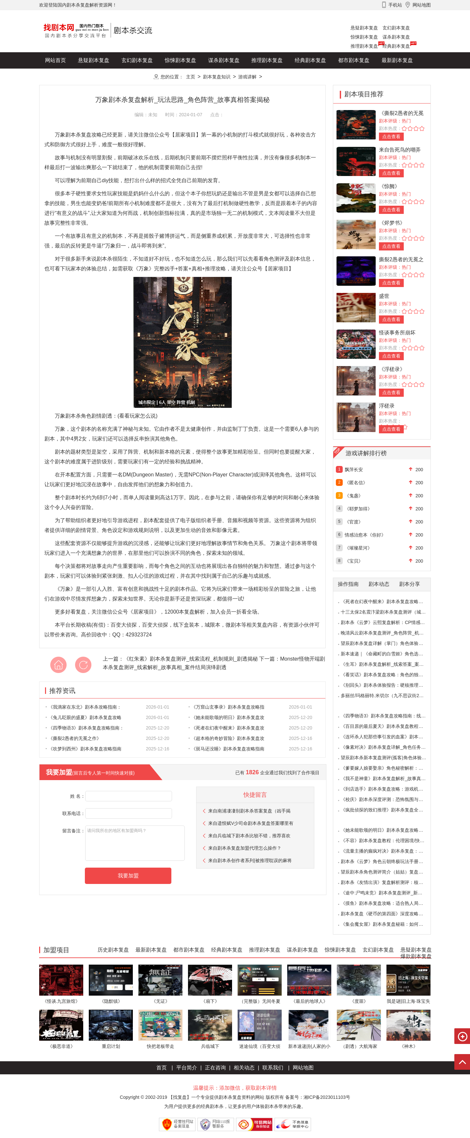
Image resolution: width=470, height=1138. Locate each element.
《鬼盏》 (354, 495)
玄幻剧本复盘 (396, 27)
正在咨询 (215, 1067)
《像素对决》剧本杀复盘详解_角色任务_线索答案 (391, 747)
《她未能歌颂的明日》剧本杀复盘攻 (226, 717)
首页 (161, 1067)
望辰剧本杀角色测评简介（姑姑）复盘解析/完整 (389, 871)
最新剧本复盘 (397, 60)
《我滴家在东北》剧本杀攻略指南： (83, 707)
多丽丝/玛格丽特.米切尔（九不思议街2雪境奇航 (389, 695)
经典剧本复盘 (396, 46)
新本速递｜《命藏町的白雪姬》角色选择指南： (389, 653)
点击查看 (391, 136)
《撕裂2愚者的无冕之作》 (73, 738)
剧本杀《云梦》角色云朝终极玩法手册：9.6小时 (389, 861)
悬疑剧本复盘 (364, 27)
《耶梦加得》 (358, 508)
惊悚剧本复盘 (364, 37)
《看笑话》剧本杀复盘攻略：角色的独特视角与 (389, 674)
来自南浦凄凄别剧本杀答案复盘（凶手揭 (249, 810)
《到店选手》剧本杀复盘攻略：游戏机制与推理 (389, 789)
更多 (137, 76)
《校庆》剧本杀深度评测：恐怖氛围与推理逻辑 (389, 799)
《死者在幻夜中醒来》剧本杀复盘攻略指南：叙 (389, 601)
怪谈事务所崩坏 (397, 332)
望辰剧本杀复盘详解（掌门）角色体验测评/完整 (389, 643)
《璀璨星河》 (358, 548)
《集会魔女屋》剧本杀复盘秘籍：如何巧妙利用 (389, 924)
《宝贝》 (354, 561)
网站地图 (303, 1067)
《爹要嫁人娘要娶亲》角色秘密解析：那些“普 (387, 768)
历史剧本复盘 (60, 76)
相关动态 (244, 1067)
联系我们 (272, 1067)
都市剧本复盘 (353, 60)
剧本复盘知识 (216, 76)
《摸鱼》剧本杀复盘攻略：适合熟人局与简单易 (389, 903)
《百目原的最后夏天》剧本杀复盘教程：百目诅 (389, 726)
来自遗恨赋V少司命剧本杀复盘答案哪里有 (250, 823)
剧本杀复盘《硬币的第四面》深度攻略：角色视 (389, 913)
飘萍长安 (354, 469)
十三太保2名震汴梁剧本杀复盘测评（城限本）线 (390, 612)
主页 (190, 76)
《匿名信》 (356, 482)
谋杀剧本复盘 (396, 37)
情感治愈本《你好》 (365, 534)
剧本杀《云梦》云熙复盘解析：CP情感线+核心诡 (391, 622)
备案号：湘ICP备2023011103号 (317, 1097)
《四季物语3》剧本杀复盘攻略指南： (85, 727)
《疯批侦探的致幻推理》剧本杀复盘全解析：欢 (389, 809)
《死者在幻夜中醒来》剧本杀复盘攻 (226, 727)
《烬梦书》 (392, 223)
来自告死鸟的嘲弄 (400, 149)
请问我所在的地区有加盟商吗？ (135, 843)
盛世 (384, 296)
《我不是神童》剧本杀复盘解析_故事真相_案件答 (391, 778)
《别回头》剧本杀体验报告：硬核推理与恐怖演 (389, 685)
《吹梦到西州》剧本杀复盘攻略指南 (83, 748)
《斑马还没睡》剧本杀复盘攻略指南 (226, 748)
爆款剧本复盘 (104, 76)
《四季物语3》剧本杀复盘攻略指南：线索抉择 (388, 715)
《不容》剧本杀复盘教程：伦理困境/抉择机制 (387, 840)
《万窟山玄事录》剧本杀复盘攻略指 (226, 707)
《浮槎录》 (392, 369)
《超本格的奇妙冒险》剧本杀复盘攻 (226, 738)
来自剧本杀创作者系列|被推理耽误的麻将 (250, 860)
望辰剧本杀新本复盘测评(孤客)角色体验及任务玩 (390, 757)
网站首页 (55, 60)
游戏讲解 (247, 76)
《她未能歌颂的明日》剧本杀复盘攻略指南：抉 (389, 830)
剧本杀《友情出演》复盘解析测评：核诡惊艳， (389, 882)
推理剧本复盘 (364, 46)
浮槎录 (387, 406)
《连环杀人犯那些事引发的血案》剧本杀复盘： (389, 736)
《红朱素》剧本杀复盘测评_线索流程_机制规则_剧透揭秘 (191, 659)
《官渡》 (354, 521)
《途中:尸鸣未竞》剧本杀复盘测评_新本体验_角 (389, 892)
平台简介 (186, 1067)
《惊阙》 (389, 186)
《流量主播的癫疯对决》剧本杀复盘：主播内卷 (389, 851)
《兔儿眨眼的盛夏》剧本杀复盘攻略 (83, 717)
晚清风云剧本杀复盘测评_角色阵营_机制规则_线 (390, 632)
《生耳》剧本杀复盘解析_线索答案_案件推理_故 (390, 664)
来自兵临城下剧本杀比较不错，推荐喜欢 (249, 835)
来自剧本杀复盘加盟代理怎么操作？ (244, 848)
